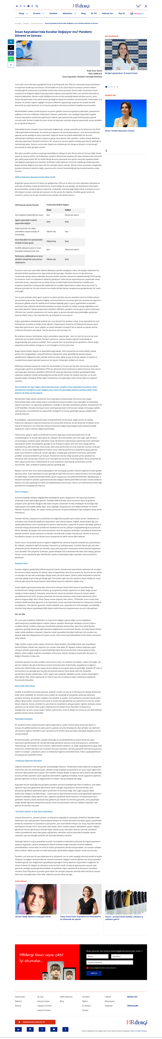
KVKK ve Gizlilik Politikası (138, 1031)
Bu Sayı (40, 996)
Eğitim (85, 1001)
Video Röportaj (66, 996)
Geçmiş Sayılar (43, 1001)
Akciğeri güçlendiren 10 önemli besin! (121, 73)
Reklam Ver (107, 13)
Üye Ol (121, 13)
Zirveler (36, 13)
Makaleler (67, 13)
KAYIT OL (94, 973)
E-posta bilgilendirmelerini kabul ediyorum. (103, 968)
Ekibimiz (18, 1001)
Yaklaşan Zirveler (44, 1005)
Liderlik (108, 996)
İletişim (18, 1005)
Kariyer (85, 1010)
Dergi (21, 13)
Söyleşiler (109, 1005)
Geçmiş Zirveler (44, 1010)
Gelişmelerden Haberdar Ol (32, 1022)
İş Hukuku (86, 1005)
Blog (83, 13)
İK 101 (94, 13)
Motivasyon (110, 1001)
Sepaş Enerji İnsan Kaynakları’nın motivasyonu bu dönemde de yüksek (80, 917)
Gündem (53, 13)
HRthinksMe (132, 1005)
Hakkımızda (20, 996)
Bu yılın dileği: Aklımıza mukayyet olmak (33, 916)
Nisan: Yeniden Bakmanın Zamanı (120, 130)
